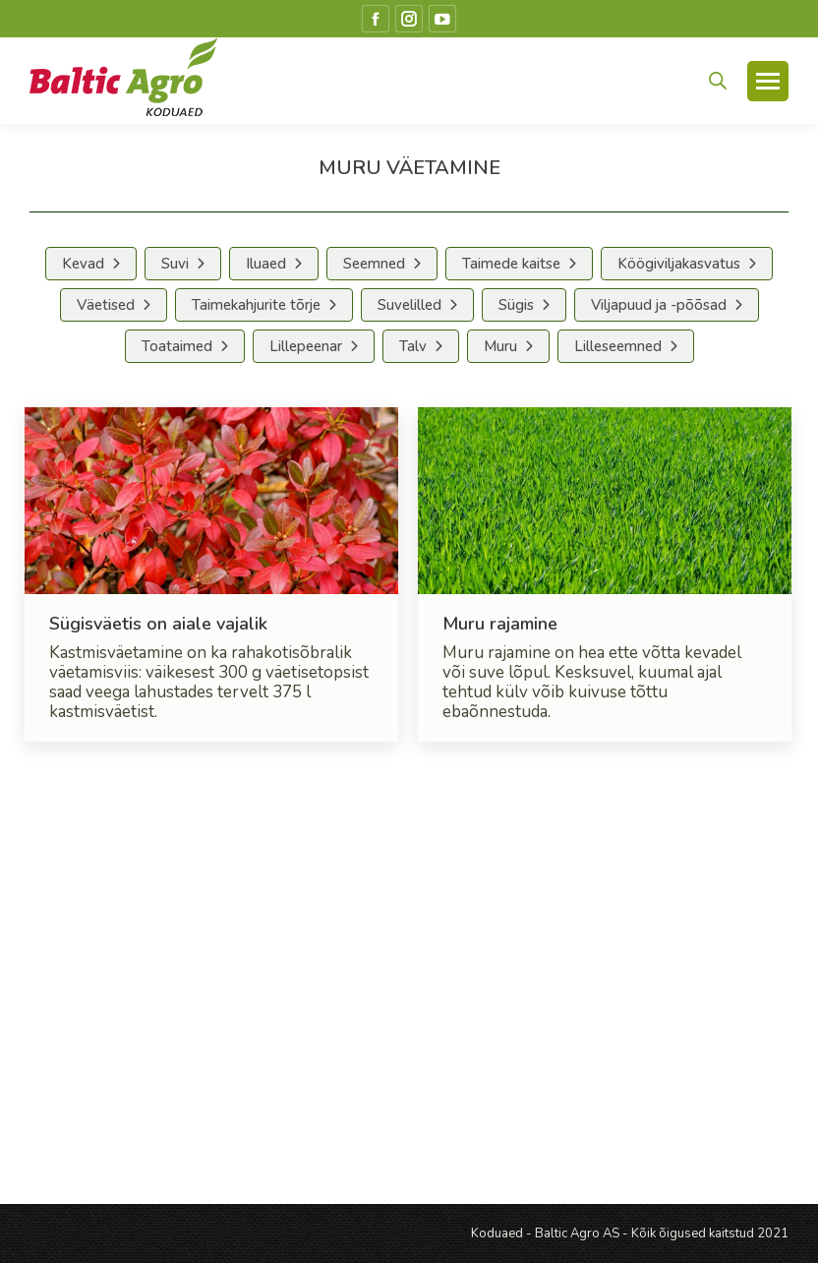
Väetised (106, 305)
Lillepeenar (305, 346)
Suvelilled (409, 305)
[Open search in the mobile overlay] (718, 81)
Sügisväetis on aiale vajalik (158, 623)
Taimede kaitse (511, 263)
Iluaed (266, 263)
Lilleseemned (618, 346)
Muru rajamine (499, 623)
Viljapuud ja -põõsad (659, 305)
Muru (500, 346)
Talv (413, 346)
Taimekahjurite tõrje (256, 305)
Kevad (83, 263)
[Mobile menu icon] (768, 81)
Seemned (374, 263)
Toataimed (177, 346)
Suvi (175, 263)
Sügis (516, 305)
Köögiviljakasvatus (678, 263)
